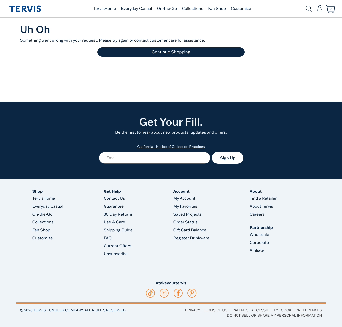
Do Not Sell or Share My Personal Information (274, 315)
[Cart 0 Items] (330, 9)
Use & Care (114, 222)
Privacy (192, 310)
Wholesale (259, 234)
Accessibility (264, 310)
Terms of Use (216, 310)
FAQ (108, 238)
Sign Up (227, 157)
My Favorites (185, 206)
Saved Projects (187, 214)
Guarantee (114, 206)
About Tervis (261, 206)
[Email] (154, 158)
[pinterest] (192, 293)
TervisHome (104, 8)
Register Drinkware (191, 238)
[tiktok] (150, 293)
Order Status (185, 222)
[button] (319, 8)
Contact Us (114, 198)
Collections (192, 8)
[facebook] (178, 293)
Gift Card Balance (189, 230)
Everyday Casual (136, 8)
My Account (184, 198)
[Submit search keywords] (309, 9)
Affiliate (257, 250)
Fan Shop (217, 8)
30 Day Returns (118, 214)
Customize (241, 8)
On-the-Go (167, 8)
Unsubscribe (116, 253)
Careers (257, 214)
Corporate (259, 242)
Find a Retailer (263, 198)
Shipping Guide (118, 230)
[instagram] (164, 293)
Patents (241, 310)
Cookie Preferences (301, 310)
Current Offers (117, 246)
